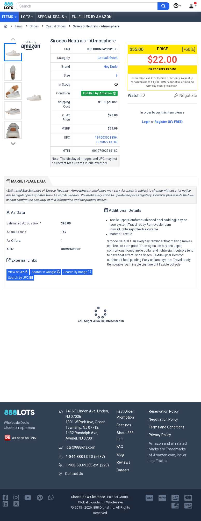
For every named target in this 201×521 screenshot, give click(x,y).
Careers (123, 470)
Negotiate (185, 95)
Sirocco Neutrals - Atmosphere (96, 26)
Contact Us (74, 474)
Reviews (123, 462)
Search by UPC (20, 278)
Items (9, 17)
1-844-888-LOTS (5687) (85, 457)
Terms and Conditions (166, 427)
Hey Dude (111, 67)
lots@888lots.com (80, 447)
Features (124, 425)
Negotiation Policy (163, 419)
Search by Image (77, 272)
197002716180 (107, 142)
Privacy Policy (160, 435)
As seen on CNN (20, 438)
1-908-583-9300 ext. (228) (87, 465)
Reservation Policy (164, 411)
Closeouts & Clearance (88, 497)
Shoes (34, 26)
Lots (27, 17)
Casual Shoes (56, 26)
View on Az (18, 272)
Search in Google (46, 272)
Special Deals (52, 17)
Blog (120, 454)
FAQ (120, 446)
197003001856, (106, 137)
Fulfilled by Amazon (92, 17)
